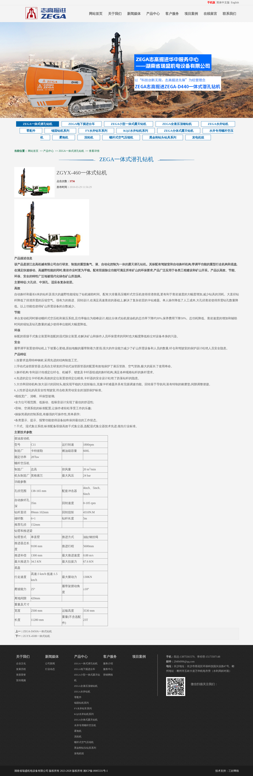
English (235, 2)
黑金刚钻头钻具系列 (162, 137)
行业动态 (50, 669)
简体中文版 (223, 2)
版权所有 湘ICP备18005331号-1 (90, 770)
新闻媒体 (134, 14)
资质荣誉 (21, 674)
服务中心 (108, 669)
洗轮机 (88, 137)
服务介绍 (108, 663)
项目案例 (191, 14)
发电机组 (198, 137)
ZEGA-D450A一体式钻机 (37, 631)
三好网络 (233, 770)
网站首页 (95, 14)
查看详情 (94, 151)
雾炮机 (63, 137)
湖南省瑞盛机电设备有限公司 (31, 770)
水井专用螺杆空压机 (85, 725)
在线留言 (210, 14)
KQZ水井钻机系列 (135, 130)
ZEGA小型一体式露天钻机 (128, 124)
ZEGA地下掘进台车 (81, 124)
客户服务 (172, 14)
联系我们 (229, 14)
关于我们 (115, 14)
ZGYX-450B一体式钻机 (36, 636)
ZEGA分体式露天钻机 (178, 130)
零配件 (30, 130)
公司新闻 (50, 663)
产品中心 (153, 14)
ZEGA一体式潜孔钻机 (37, 124)
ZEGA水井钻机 (218, 124)
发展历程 (21, 669)
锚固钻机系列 (60, 130)
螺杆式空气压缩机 (121, 137)
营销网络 (108, 674)
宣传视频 (21, 680)
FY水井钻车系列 (96, 130)
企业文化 (21, 663)
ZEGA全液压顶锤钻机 (177, 124)
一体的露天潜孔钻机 (132, 264)
